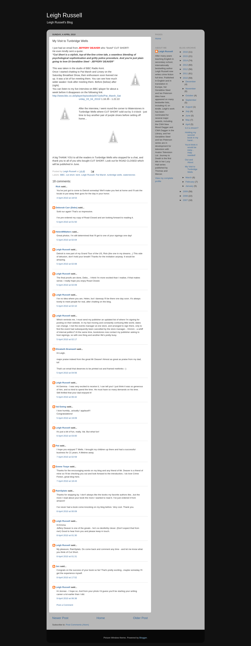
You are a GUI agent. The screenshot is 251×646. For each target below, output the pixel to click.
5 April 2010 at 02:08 (67, 264)
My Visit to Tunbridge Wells (191, 169)
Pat (57, 445)
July (187, 111)
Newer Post (60, 618)
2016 (185, 52)
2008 (185, 196)
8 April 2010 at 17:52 (67, 577)
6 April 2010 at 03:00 (67, 436)
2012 (185, 69)
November (190, 88)
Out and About (189, 161)
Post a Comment (65, 605)
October (189, 95)
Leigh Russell (64, 15)
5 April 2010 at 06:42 (67, 397)
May (187, 120)
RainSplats (61, 491)
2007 (185, 200)
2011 (185, 73)
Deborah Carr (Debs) (67, 207)
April (188, 124)
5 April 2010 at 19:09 (67, 418)
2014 (185, 60)
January (189, 186)
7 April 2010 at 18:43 (67, 481)
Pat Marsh (101, 175)
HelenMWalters (64, 232)
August (189, 107)
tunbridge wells (114, 175)
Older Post (140, 618)
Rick (58, 186)
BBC (62, 175)
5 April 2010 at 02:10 (67, 306)
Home (101, 618)
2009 (185, 191)
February (190, 182)
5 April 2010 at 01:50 (67, 222)
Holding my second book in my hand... (191, 136)
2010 (185, 78)
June (188, 115)
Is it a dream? (191, 128)
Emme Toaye (62, 466)
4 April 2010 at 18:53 (67, 198)
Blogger (143, 637)
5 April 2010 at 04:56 (67, 373)
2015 (185, 56)
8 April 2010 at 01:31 (67, 556)
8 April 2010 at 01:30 (67, 535)
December (190, 81)
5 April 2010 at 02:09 (67, 285)
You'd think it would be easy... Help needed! (191, 150)
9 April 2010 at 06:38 (67, 598)
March (188, 177)
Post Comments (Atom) (77, 624)
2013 (185, 65)
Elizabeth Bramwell (66, 349)
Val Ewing (61, 406)
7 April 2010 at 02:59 (67, 457)
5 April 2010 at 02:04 (67, 240)
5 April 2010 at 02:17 (67, 339)
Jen (58, 566)
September (190, 100)
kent (78, 175)
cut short (70, 175)
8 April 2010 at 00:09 (67, 511)
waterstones (129, 175)
